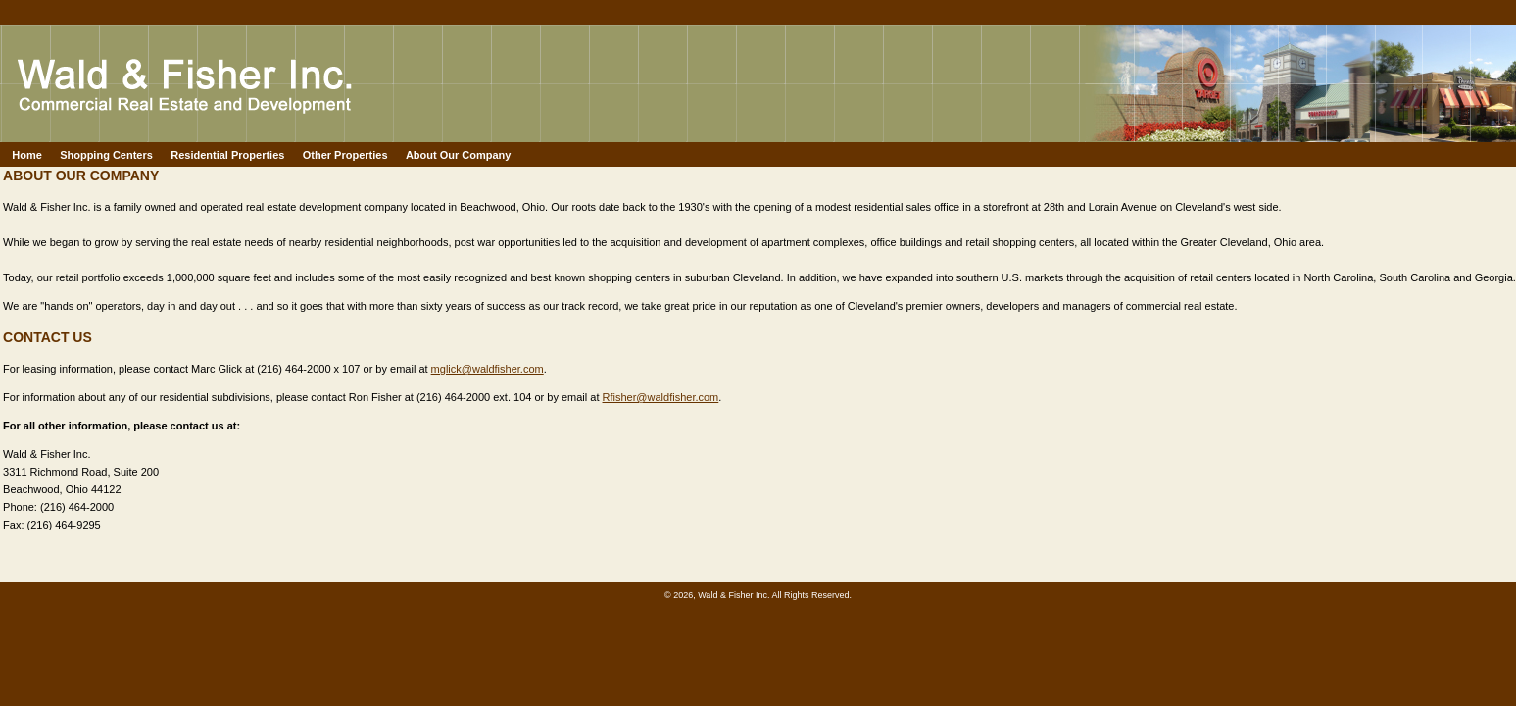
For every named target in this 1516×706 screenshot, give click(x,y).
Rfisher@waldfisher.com (661, 397)
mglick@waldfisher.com (487, 369)
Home (27, 155)
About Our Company (459, 155)
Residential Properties (227, 155)
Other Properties (345, 155)
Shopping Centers (106, 155)
